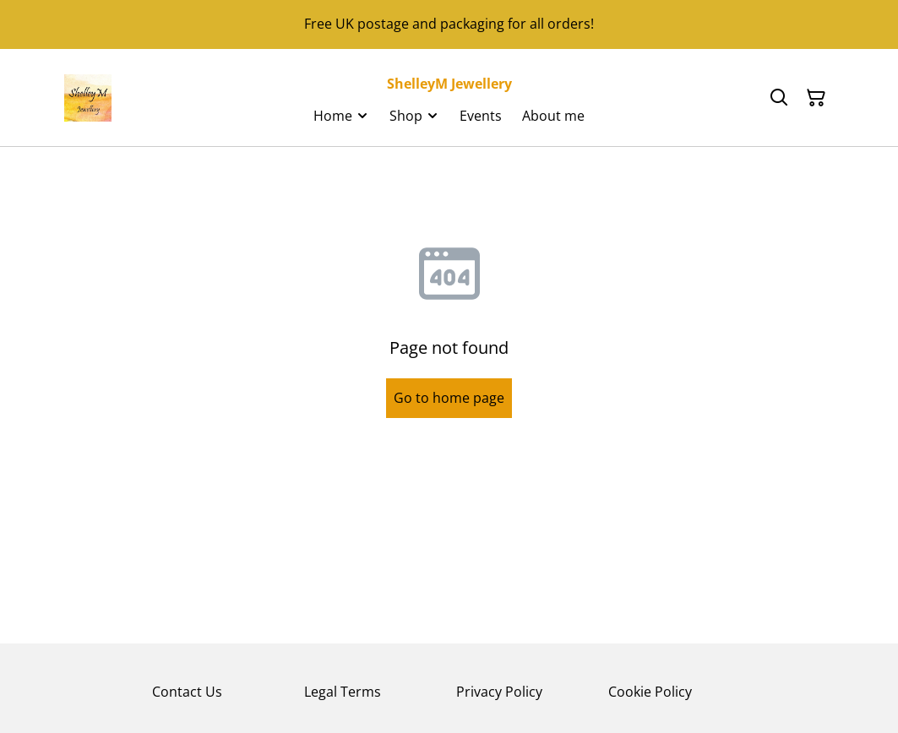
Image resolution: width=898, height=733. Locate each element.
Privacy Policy (499, 691)
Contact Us (187, 691)
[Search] (778, 98)
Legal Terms (342, 691)
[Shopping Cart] (816, 98)
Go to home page (449, 397)
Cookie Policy (650, 691)
